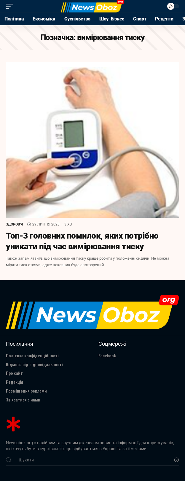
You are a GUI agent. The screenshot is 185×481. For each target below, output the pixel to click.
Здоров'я (14, 224)
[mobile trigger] (11, 6)
